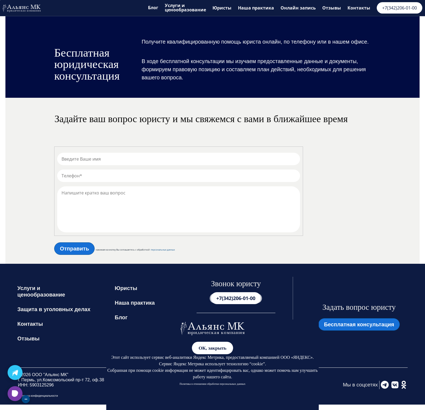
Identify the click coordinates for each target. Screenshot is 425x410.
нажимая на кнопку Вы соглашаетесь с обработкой (123, 249)
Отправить (74, 249)
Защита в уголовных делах (54, 309)
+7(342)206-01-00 (399, 8)
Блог (153, 8)
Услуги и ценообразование (185, 7)
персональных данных (163, 249)
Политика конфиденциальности (38, 395)
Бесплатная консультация (359, 324)
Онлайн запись (298, 8)
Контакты (358, 8)
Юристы (221, 8)
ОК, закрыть (213, 348)
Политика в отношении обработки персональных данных (212, 383)
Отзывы (331, 8)
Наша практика (256, 8)
